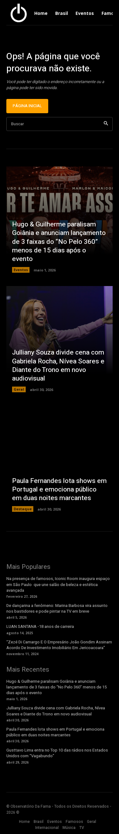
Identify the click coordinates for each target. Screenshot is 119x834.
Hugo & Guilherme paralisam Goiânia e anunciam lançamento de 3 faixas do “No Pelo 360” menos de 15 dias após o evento (59, 241)
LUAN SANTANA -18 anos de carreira (40, 626)
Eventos (21, 269)
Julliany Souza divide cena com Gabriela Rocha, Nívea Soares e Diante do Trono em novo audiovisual (58, 365)
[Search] (106, 124)
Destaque (23, 508)
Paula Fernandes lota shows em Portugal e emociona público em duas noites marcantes (59, 489)
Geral (19, 389)
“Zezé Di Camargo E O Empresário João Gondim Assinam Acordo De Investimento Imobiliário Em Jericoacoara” (59, 645)
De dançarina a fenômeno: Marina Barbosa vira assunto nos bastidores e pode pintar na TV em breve (57, 608)
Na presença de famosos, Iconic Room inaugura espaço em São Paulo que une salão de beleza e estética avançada (58, 584)
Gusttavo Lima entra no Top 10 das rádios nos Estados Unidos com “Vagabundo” (57, 753)
